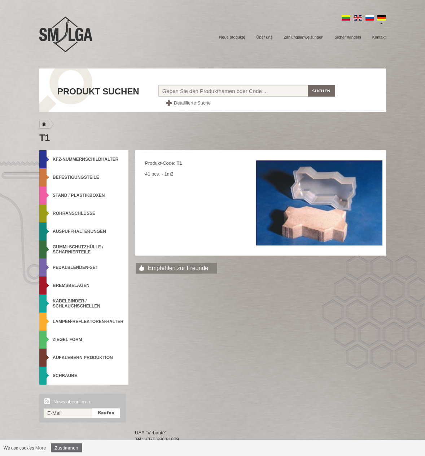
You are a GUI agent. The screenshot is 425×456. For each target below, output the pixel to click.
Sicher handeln (347, 37)
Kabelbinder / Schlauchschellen (76, 303)
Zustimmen (66, 448)
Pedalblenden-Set (75, 267)
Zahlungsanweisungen (303, 37)
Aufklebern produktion (83, 357)
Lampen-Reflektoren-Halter (88, 321)
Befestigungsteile (76, 177)
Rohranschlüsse (74, 213)
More (40, 448)
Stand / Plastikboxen (79, 195)
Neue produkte (232, 37)
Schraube (65, 375)
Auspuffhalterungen (79, 231)
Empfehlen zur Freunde (178, 268)
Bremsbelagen (71, 285)
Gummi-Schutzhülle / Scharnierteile (78, 249)
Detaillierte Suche (192, 103)
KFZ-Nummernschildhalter (85, 159)
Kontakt (379, 37)
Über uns (265, 37)
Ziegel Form (67, 339)
